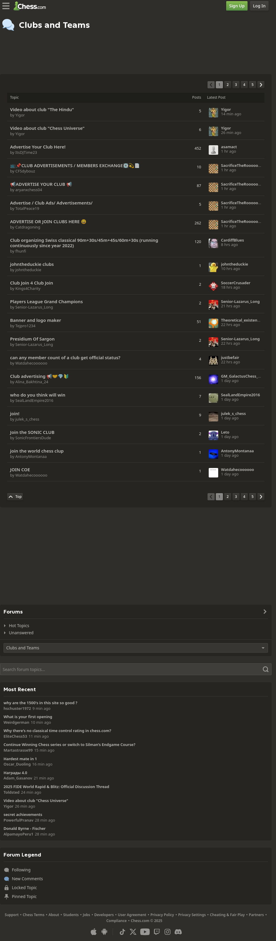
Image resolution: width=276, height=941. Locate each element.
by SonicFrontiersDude (30, 437)
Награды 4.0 (15, 772)
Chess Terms (33, 914)
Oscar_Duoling (17, 764)
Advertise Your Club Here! (38, 146)
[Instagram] (167, 931)
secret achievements (23, 814)
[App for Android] (104, 931)
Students (71, 914)
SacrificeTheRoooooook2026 (247, 165)
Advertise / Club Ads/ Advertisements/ (51, 202)
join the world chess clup (37, 450)
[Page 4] (244, 84)
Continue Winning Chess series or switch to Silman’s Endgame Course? (69, 744)
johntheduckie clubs (32, 264)
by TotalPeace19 (24, 208)
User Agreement (132, 914)
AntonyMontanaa (237, 450)
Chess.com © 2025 (146, 920)
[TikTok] (122, 931)
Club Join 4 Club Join (31, 282)
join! (14, 413)
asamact (229, 146)
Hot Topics (19, 625)
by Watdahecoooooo (28, 363)
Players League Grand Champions (46, 301)
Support (12, 914)
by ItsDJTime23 (23, 152)
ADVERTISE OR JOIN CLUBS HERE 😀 (48, 221)
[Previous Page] (211, 84)
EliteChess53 (15, 736)
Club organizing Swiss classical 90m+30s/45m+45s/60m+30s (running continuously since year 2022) (84, 242)
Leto (225, 432)
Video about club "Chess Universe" (47, 128)
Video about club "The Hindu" (42, 109)
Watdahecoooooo (237, 469)
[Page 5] (252, 84)
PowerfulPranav (18, 820)
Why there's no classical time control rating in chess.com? (57, 730)
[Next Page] (260, 84)
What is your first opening (28, 716)
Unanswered (21, 632)
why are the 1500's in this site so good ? (40, 702)
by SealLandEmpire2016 (31, 400)
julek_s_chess (233, 413)
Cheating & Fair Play (227, 914)
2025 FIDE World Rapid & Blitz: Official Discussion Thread (56, 786)
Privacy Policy (162, 914)
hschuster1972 (17, 708)
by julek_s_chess (24, 419)
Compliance (116, 920)
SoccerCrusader (236, 282)
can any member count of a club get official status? (65, 357)
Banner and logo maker (35, 320)
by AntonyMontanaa (28, 456)
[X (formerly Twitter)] (133, 931)
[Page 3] (236, 84)
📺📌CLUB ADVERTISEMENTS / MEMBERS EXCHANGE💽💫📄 (75, 165)
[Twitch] (156, 931)
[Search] (136, 669)
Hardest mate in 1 (20, 758)
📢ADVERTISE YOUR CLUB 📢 (41, 184)
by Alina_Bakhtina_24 (29, 381)
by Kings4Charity (25, 288)
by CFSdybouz (22, 171)
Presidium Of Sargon (32, 338)
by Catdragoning (25, 227)
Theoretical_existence (241, 320)
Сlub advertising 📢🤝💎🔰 (39, 376)
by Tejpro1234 (22, 325)
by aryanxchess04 (26, 189)
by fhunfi (18, 251)
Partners (256, 914)
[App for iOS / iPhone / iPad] (93, 931)
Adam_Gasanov (18, 778)
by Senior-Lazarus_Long (31, 307)
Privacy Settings (192, 914)
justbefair (230, 357)
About (54, 914)
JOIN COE (20, 469)
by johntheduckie (25, 269)
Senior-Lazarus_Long (240, 301)
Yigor (226, 109)
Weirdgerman (16, 722)
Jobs (86, 914)
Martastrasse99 (18, 750)
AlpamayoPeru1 (18, 834)
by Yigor (17, 115)
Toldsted (12, 792)
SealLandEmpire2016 (240, 394)
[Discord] (178, 931)
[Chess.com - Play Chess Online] (31, 6)
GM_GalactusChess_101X (244, 376)
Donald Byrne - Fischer (25, 828)
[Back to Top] (15, 496)
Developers (104, 914)
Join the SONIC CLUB (32, 432)
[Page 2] (227, 84)
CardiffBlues (232, 240)
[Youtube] (145, 932)
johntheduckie (234, 264)
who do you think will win (37, 394)
